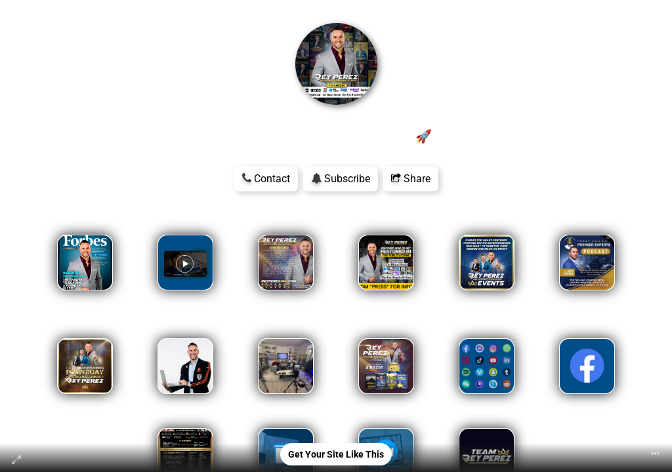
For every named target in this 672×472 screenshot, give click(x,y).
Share (410, 178)
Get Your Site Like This (336, 454)
